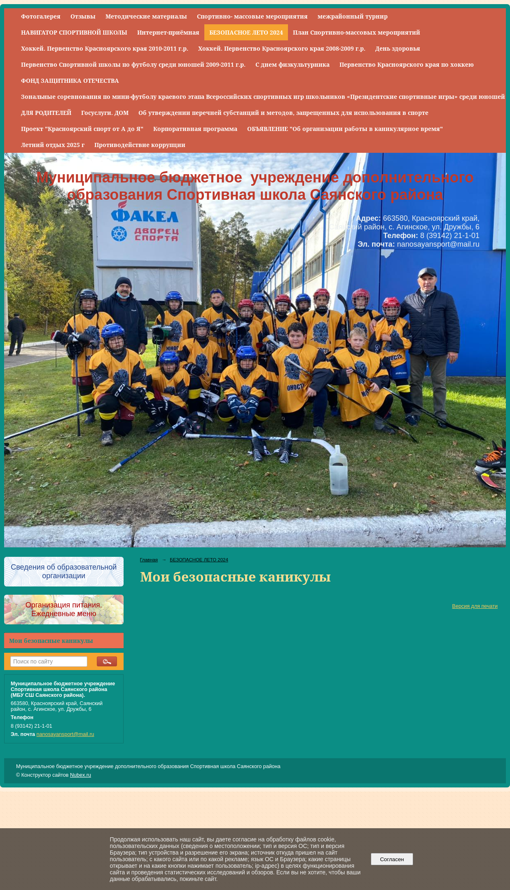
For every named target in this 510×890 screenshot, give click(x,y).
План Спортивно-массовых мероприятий (356, 32)
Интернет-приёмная (168, 32)
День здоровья (397, 48)
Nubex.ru (80, 775)
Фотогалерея (41, 16)
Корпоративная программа (195, 129)
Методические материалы (146, 16)
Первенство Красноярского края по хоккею (406, 64)
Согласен (392, 859)
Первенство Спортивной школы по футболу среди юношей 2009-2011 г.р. (133, 64)
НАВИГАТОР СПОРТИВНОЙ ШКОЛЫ (74, 32)
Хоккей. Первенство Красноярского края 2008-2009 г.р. (281, 48)
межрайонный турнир (353, 16)
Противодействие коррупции (139, 145)
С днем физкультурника (292, 64)
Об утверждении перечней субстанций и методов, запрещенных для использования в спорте (283, 113)
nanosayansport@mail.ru (65, 734)
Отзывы (83, 16)
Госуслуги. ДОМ (105, 113)
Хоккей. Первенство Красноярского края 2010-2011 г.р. (104, 48)
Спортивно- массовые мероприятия (252, 16)
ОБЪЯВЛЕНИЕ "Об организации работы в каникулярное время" (345, 129)
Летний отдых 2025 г (52, 145)
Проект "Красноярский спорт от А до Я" (82, 129)
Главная (149, 559)
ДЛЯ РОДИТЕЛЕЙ (46, 113)
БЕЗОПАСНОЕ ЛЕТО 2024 (246, 32)
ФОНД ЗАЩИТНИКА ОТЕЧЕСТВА (70, 80)
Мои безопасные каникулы (51, 641)
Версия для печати (475, 606)
